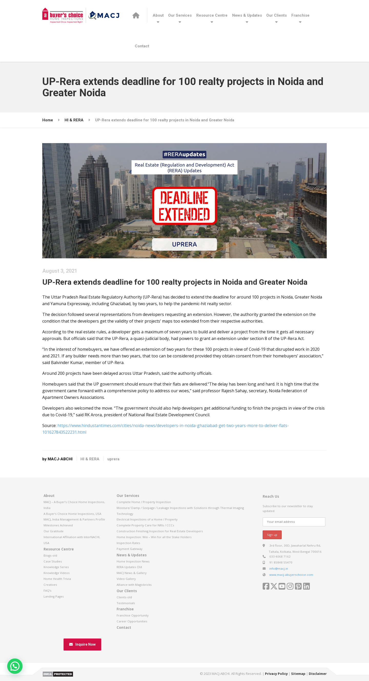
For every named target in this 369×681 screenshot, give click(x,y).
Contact (142, 46)
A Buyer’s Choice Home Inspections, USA (72, 514)
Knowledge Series (56, 567)
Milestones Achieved (58, 525)
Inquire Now (82, 644)
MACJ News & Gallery (132, 573)
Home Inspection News (133, 561)
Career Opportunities (132, 621)
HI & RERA (89, 459)
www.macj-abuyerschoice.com (291, 575)
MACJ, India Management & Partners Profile (74, 519)
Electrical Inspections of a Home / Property (147, 519)
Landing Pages (54, 596)
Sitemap (298, 673)
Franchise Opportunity (133, 615)
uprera (113, 459)
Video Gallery (126, 579)
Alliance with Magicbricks (134, 585)
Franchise (300, 15)
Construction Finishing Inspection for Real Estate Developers (160, 531)
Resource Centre (212, 15)
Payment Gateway (129, 549)
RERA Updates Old (129, 567)
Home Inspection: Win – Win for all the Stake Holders (154, 537)
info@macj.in (278, 568)
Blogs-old (50, 555)
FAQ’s (48, 590)
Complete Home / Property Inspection (144, 502)
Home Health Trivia (57, 579)
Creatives (50, 585)
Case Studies (53, 561)
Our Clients (276, 15)
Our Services (180, 15)
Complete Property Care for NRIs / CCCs (145, 525)
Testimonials (126, 603)
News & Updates (247, 15)
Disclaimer (318, 673)
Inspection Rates (128, 543)
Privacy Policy (276, 673)
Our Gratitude (54, 531)
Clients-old (124, 597)
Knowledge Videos (57, 573)
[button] (15, 666)
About (158, 15)
